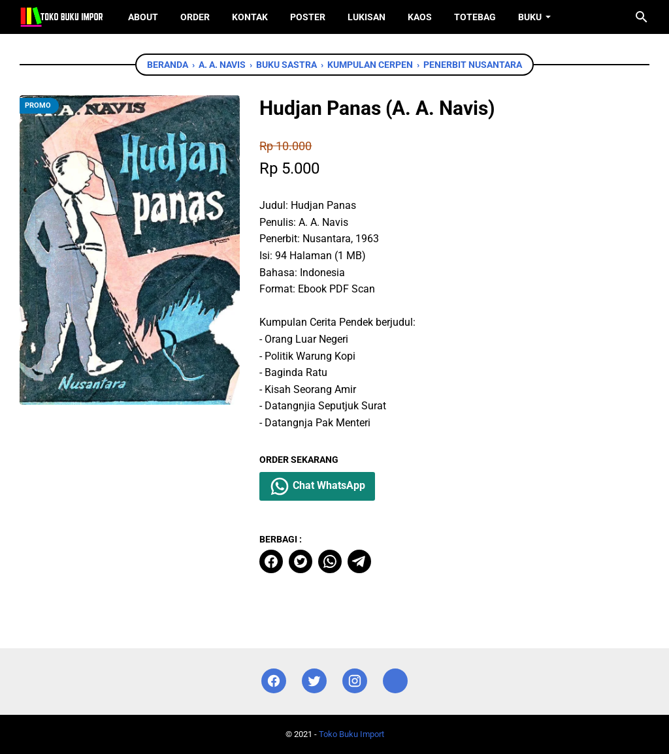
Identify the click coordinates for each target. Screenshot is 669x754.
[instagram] (354, 681)
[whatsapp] (330, 561)
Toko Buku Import (351, 734)
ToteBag (475, 17)
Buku (530, 17)
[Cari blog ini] (641, 17)
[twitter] (300, 561)
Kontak (250, 17)
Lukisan (366, 17)
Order (195, 17)
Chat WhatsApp (317, 486)
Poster (307, 17)
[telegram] (359, 561)
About (143, 17)
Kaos (420, 17)
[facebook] (271, 561)
